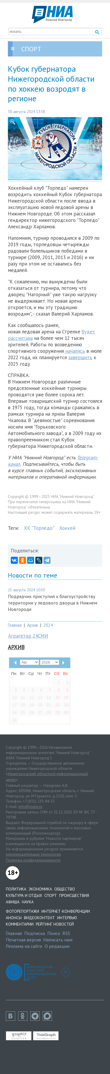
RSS (66, 933)
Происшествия (74, 895)
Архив (32, 625)
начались (74, 351)
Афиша (13, 902)
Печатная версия (23, 940)
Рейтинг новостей (55, 924)
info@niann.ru (30, 806)
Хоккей (67, 528)
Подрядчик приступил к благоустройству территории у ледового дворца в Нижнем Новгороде (52, 602)
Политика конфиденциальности (33, 860)
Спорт (50, 895)
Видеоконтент (39, 917)
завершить (80, 357)
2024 (48, 625)
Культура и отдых (24, 895)
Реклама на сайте (24, 946)
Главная (15, 625)
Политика (16, 889)
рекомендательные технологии (33, 854)
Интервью (67, 917)
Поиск (53, 933)
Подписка (34, 933)
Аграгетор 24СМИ (28, 636)
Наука (28, 902)
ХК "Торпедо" (39, 528)
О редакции (57, 946)
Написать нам (57, 940)
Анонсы (14, 917)
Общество (64, 889)
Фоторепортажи (22, 911)
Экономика (40, 889)
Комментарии (20, 924)
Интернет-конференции (65, 911)
